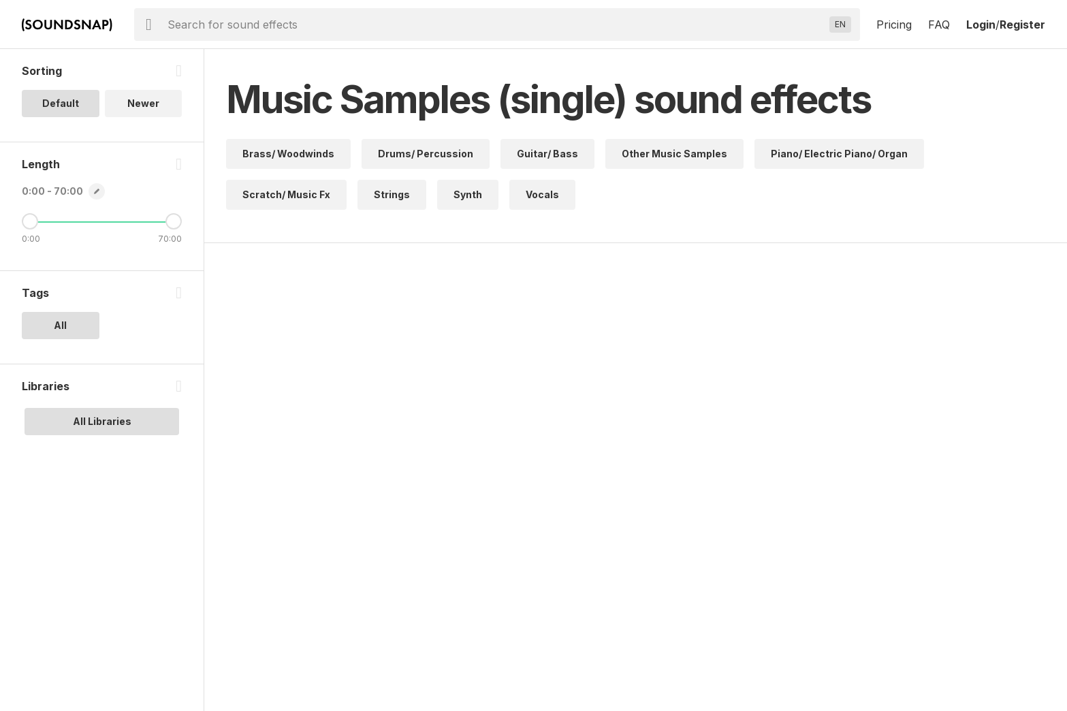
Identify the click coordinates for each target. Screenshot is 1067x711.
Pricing (894, 24)
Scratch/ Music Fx (286, 194)
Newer (143, 103)
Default (60, 103)
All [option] (60, 325)
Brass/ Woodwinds (288, 153)
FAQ (939, 24)
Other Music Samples (674, 153)
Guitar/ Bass (547, 153)
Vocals (542, 194)
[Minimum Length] (30, 221)
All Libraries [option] (102, 421)
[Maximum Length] (173, 221)
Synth (467, 194)
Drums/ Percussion (425, 153)
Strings (392, 194)
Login (981, 24)
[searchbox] (496, 24)
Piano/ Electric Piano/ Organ (839, 153)
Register (1022, 24)
